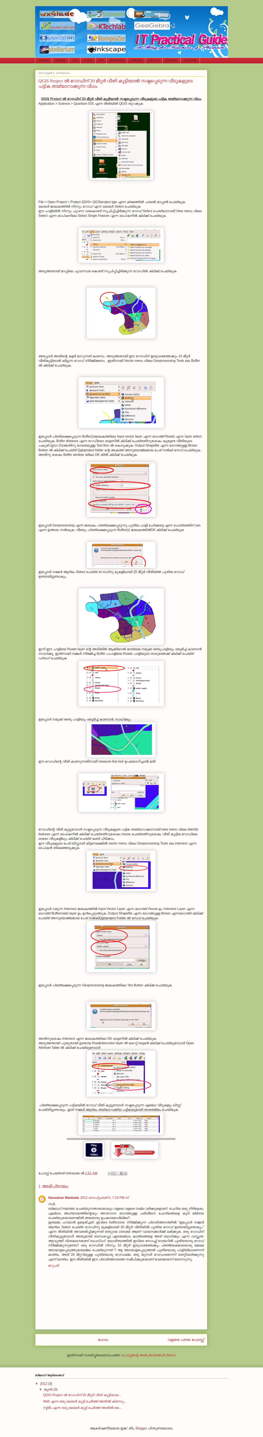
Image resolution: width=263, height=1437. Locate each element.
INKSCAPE (43, 60)
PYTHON (88, 60)
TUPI (101, 60)
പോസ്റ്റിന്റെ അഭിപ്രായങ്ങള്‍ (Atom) (148, 1355)
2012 (44, 1383)
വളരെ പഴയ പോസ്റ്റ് (185, 1339)
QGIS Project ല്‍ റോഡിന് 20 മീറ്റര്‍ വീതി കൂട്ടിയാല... (82, 1395)
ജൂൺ (48, 1389)
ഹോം (103, 1339)
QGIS (74, 60)
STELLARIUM (190, 60)
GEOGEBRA (171, 60)
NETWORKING (117, 60)
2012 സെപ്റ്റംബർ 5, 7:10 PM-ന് (104, 1197)
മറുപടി (53, 1265)
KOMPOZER (136, 60)
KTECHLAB (153, 60)
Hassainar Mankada (63, 1197)
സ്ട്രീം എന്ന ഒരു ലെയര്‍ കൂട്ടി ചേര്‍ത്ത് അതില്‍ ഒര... (82, 1407)
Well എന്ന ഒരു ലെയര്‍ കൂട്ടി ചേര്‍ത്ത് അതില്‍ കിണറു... (84, 1401)
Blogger (141, 1428)
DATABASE (60, 60)
